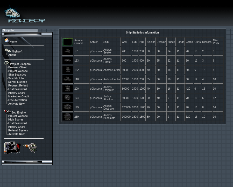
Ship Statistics (17, 74)
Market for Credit (18, 96)
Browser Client (17, 67)
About (12, 55)
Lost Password (17, 89)
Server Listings (17, 82)
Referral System (18, 130)
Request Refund (18, 85)
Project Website (18, 71)
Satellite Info (16, 78)
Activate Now (16, 103)
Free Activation (17, 100)
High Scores (15, 119)
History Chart (16, 92)
